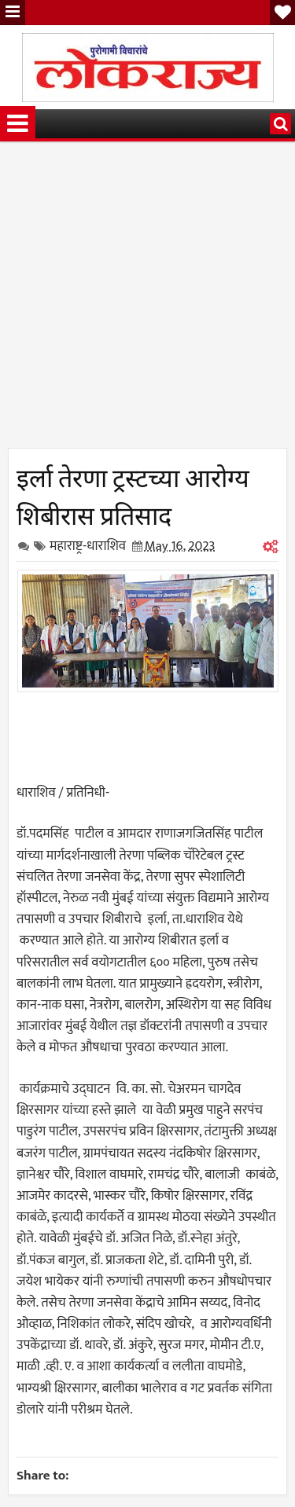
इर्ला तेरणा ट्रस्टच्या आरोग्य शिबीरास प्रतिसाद (133, 494)
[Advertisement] (147, 300)
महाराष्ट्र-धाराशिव (88, 546)
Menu (12, 12)
